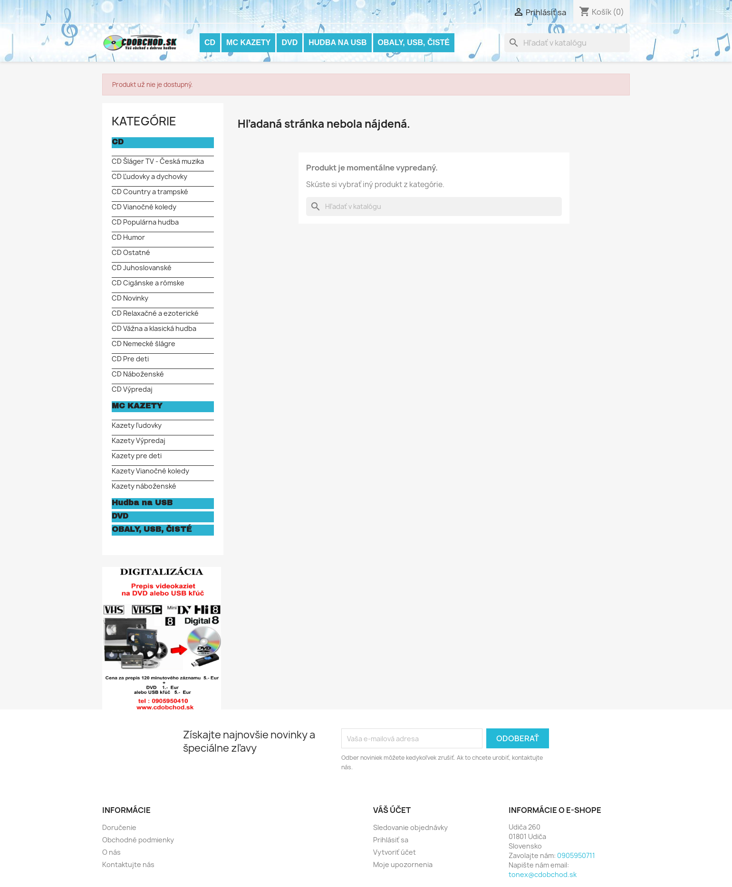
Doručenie (119, 827)
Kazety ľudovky (137, 425)
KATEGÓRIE (144, 121)
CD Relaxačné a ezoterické (155, 313)
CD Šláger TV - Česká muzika (158, 161)
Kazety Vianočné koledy (150, 470)
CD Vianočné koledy (144, 206)
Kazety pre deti (137, 455)
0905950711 (576, 855)
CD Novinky (130, 297)
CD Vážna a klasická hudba (154, 328)
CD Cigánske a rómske (148, 282)
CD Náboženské (138, 373)
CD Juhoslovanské (142, 267)
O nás (111, 852)
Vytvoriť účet (394, 852)
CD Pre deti (130, 358)
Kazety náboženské (144, 486)
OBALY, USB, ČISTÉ (414, 42)
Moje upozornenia (403, 864)
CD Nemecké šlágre (143, 343)
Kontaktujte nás (128, 864)
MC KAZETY (248, 42)
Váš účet (392, 810)
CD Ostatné (131, 252)
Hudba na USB (337, 42)
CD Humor (128, 237)
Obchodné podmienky (138, 839)
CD (209, 42)
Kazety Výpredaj (138, 440)
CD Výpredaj (132, 389)
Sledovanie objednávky (410, 827)
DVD (289, 42)
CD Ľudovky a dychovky (149, 176)
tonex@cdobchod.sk (543, 874)
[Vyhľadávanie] (567, 42)
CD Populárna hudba (145, 221)
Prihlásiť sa (390, 839)
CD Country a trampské (150, 191)
